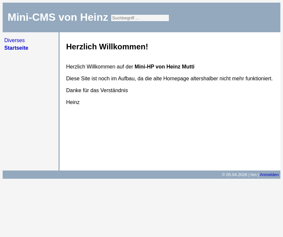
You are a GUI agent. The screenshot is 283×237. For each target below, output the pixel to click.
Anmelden (269, 174)
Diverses (14, 40)
